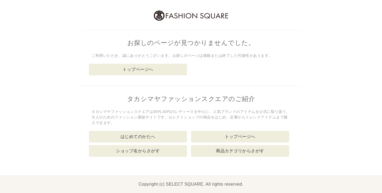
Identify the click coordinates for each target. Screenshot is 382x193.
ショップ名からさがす (138, 151)
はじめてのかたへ (137, 136)
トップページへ (138, 69)
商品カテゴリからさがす (240, 151)
